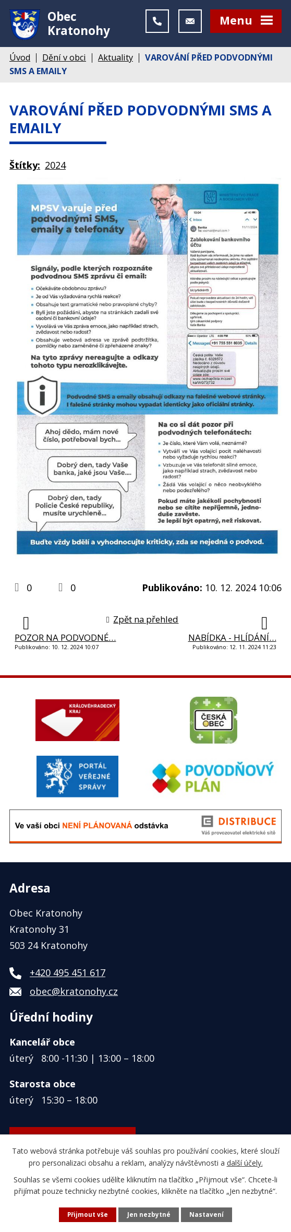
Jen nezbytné (149, 1214)
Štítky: (24, 171)
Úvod (19, 63)
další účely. (245, 1162)
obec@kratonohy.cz (74, 997)
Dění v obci (64, 63)
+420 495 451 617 (67, 978)
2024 (55, 171)
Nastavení (207, 1214)
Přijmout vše (87, 1214)
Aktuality (115, 63)
